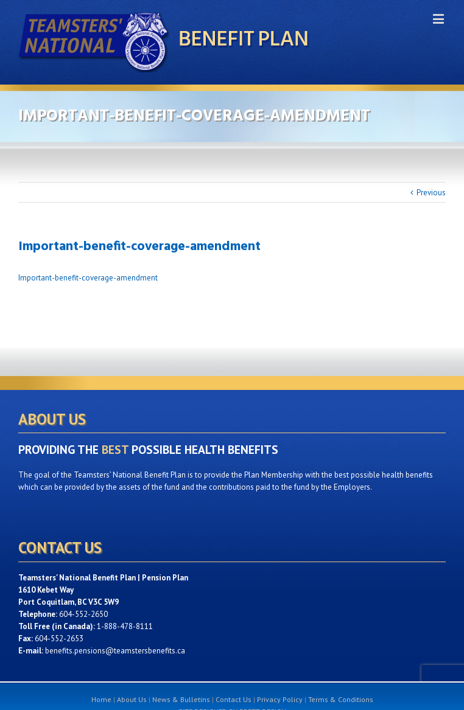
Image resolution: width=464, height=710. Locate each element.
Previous (431, 192)
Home (101, 699)
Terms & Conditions (340, 699)
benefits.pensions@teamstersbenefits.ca (115, 651)
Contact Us (233, 699)
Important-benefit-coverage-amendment (88, 278)
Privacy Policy (280, 699)
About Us (132, 699)
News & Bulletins (181, 699)
